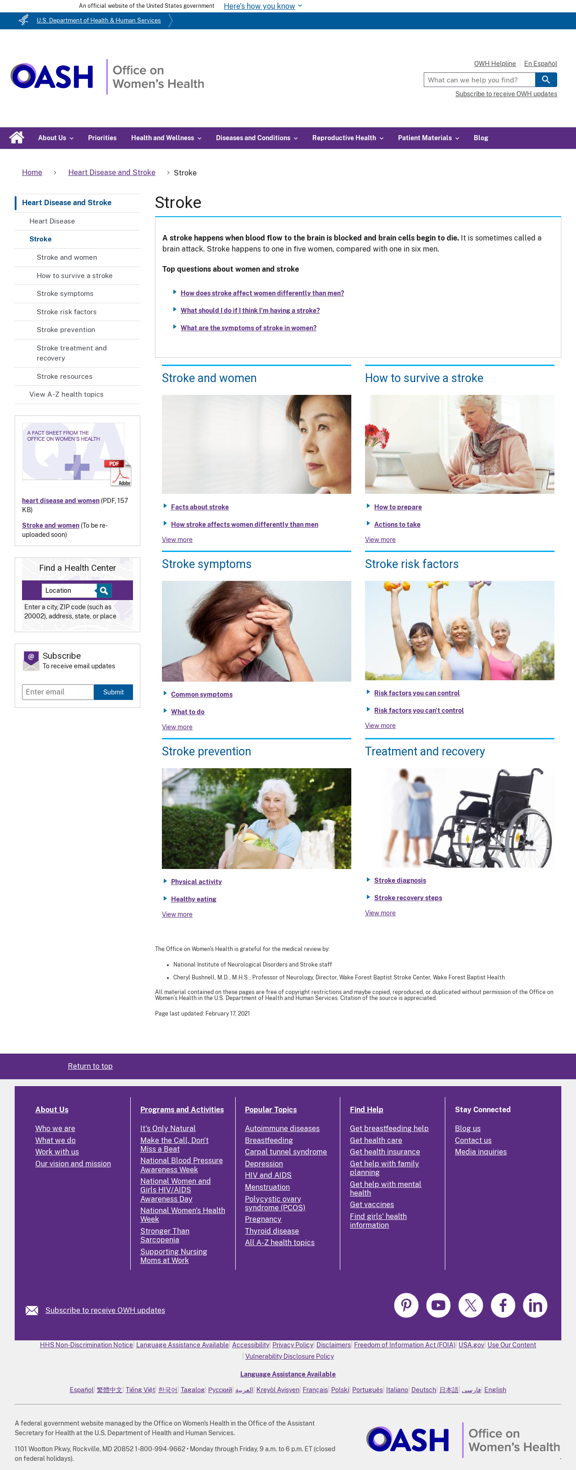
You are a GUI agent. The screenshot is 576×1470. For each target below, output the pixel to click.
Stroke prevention (66, 329)
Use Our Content (511, 1345)
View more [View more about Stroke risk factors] (380, 725)
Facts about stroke (200, 507)
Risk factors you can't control (419, 710)
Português (367, 1389)
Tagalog (193, 1389)
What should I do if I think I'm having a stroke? (250, 310)
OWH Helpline (495, 63)
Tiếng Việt (140, 1389)
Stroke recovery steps (408, 898)
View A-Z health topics (66, 394)
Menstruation (267, 1187)
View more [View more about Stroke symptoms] (177, 727)
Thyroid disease (272, 1231)
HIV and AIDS (268, 1175)
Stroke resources (65, 376)
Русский (220, 1389)
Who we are (55, 1128)
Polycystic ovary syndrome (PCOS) (275, 1203)
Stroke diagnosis (400, 880)
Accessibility (250, 1345)
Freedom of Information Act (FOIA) (404, 1345)
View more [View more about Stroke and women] (177, 539)
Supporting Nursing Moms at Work (173, 1256)
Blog (481, 138)
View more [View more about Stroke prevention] (177, 914)
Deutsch (423, 1389)
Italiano (397, 1389)
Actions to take (397, 524)
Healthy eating (193, 899)
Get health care (376, 1140)
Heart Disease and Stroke (66, 202)
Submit (113, 692)
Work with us (57, 1152)
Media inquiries (481, 1152)
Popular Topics (271, 1109)
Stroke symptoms (65, 293)
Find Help (366, 1109)
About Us (51, 1109)
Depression (264, 1163)
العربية (244, 1389)
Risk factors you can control (417, 693)
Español (82, 1389)
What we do (55, 1140)
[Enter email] (58, 692)
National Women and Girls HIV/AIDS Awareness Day (175, 1190)
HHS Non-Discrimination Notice (86, 1345)
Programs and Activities (182, 1109)
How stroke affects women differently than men (244, 524)
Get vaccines (372, 1204)
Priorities (102, 138)
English (495, 1389)
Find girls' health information (378, 1221)
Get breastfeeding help (389, 1128)
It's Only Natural (168, 1128)
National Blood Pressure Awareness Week (181, 1165)
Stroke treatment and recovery (72, 353)
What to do (188, 712)
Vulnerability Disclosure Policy (289, 1356)
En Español (540, 63)
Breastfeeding (269, 1140)
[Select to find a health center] (103, 591)
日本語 (449, 1389)
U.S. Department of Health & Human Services (99, 20)
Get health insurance (385, 1152)
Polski (340, 1389)
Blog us (468, 1128)
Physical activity (196, 881)
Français (315, 1389)
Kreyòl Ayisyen (277, 1389)
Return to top (90, 1066)
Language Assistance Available (182, 1345)
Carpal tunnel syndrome (286, 1152)
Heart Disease (52, 221)
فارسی (471, 1389)
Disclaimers (333, 1345)
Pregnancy (263, 1219)
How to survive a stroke (75, 275)
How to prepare (398, 507)
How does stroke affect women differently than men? (262, 293)
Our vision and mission (73, 1163)
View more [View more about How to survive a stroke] (380, 539)
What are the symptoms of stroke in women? (248, 328)
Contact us (473, 1140)
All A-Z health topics (280, 1242)
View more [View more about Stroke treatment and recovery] (380, 913)
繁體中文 (109, 1389)
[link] (35, 1310)
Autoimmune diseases (282, 1128)
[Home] (107, 92)
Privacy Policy (292, 1345)
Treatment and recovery (425, 751)
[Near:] (73, 591)
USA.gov (471, 1345)
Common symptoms (202, 694)
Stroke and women (67, 257)
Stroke (40, 239)
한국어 (167, 1389)
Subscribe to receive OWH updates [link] (105, 1310)
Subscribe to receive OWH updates (506, 94)
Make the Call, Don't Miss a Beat (174, 1144)
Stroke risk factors (67, 312)
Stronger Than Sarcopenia (164, 1235)
